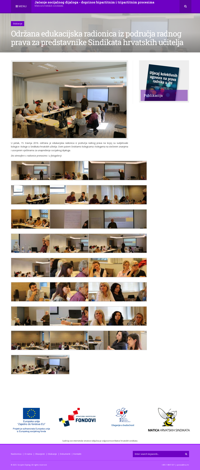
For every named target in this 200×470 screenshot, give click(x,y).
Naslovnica (16, 453)
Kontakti (77, 453)
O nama (28, 453)
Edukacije (17, 23)
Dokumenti (65, 453)
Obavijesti (40, 453)
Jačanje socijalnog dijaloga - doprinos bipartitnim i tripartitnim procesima (94, 3)
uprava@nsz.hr (182, 465)
